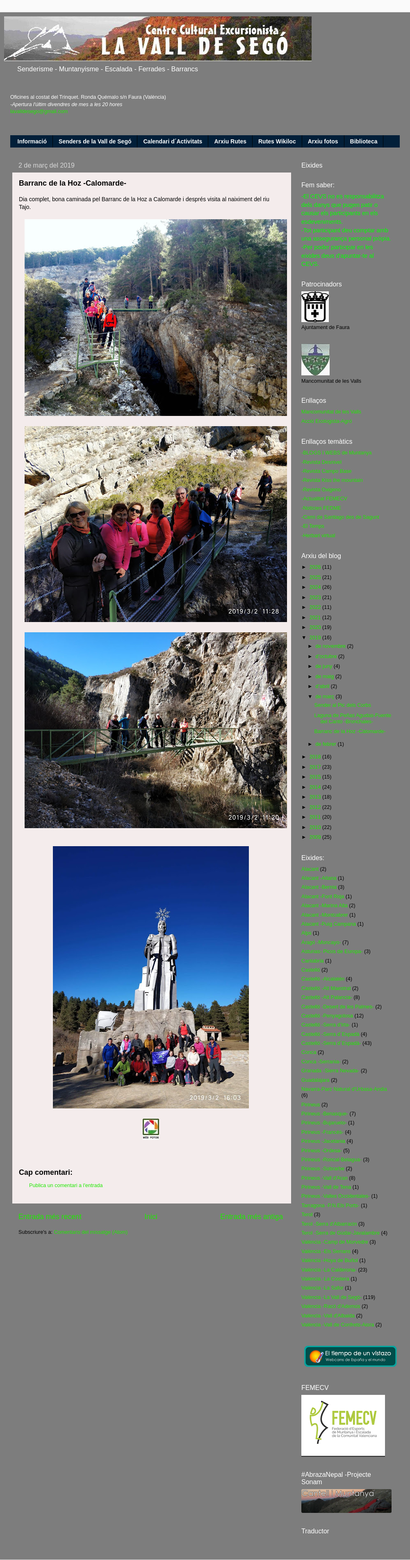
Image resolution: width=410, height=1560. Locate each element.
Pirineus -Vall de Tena (326, 1187)
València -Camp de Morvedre (334, 1242)
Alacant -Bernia (319, 887)
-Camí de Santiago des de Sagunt (340, 517)
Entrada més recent (50, 1217)
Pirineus (310, 1105)
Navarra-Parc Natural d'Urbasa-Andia (344, 1089)
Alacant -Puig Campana (328, 924)
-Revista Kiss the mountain (332, 480)
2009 (315, 837)
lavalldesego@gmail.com (39, 111)
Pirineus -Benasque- (324, 1114)
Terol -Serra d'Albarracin (329, 1224)
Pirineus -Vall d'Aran (324, 1178)
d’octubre (327, 656)
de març (326, 696)
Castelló (310, 970)
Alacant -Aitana (318, 878)
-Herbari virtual (318, 535)
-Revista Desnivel (321, 462)
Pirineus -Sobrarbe (322, 1169)
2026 (315, 567)
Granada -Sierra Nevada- (330, 1071)
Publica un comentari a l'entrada (66, 1185)
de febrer (327, 744)
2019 (315, 637)
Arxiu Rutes (230, 141)
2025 (315, 577)
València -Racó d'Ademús (330, 1306)
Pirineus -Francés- (322, 1132)
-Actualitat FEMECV (324, 499)
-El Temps (312, 526)
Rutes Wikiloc (277, 141)
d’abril (323, 686)
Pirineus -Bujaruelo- (324, 1123)
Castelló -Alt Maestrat (326, 988)
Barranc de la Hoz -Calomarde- (349, 731)
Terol (306, 1214)
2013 (315, 797)
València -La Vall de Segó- (331, 1297)
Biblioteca (364, 141)
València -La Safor (322, 1288)
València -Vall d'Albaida (328, 1316)
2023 (315, 597)
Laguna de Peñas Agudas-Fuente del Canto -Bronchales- (352, 718)
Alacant (310, 869)
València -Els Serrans (326, 1251)
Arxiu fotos (323, 141)
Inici (150, 1217)
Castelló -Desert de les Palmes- (337, 1007)
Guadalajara (315, 1080)
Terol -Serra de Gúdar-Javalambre (340, 1233)
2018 (315, 757)
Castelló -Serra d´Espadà (330, 1034)
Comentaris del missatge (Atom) (91, 1232)
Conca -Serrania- (321, 1062)
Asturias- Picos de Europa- (332, 951)
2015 (315, 777)
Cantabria (312, 961)
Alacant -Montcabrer (324, 915)
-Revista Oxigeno (321, 490)
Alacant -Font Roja (322, 896)
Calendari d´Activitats (172, 141)
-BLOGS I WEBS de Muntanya (336, 453)
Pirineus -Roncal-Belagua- (331, 1160)
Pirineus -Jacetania (323, 1141)
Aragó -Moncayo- (321, 942)
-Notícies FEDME (321, 508)
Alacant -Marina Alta (324, 905)
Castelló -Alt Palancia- (326, 997)
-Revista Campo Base (326, 471)
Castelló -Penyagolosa (327, 1016)
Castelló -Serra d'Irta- (325, 1025)
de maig (325, 676)
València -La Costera (325, 1279)
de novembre (331, 646)
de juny (325, 666)
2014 (315, 787)
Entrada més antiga (251, 1217)
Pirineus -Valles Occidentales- (335, 1196)
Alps (306, 933)
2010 (315, 827)
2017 (315, 767)
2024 (315, 587)
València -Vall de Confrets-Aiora (337, 1325)
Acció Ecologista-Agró (326, 421)
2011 (315, 817)
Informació (32, 141)
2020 (315, 627)
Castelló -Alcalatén (322, 979)
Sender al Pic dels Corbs (342, 705)
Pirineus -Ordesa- (321, 1151)
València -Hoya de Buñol (329, 1260)
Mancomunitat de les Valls (331, 412)
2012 (315, 807)
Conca (308, 1052)
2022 (315, 607)
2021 (315, 617)
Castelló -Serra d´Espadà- (331, 1043)
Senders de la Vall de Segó (95, 141)
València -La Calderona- (329, 1270)
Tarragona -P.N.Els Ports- (330, 1205)
